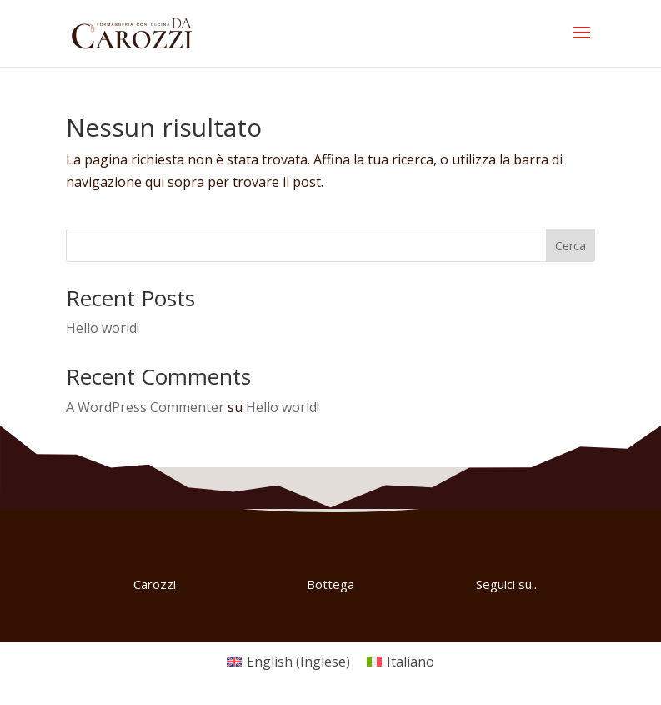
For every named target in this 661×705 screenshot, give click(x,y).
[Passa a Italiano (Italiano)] (400, 661)
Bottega (330, 584)
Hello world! (102, 328)
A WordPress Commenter (145, 407)
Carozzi (154, 584)
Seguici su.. (506, 584)
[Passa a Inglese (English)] (288, 661)
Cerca (570, 246)
